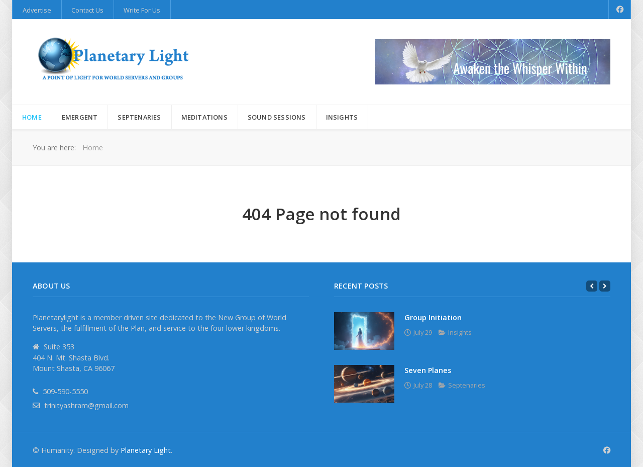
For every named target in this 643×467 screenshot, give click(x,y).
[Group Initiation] (364, 331)
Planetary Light (146, 450)
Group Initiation (433, 317)
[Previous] (591, 286)
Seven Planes (427, 370)
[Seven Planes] (364, 384)
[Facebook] (619, 9)
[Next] (604, 286)
